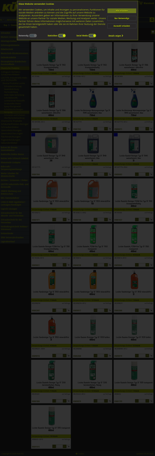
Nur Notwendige (121, 18)
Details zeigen (116, 35)
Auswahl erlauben (122, 25)
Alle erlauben (122, 10)
